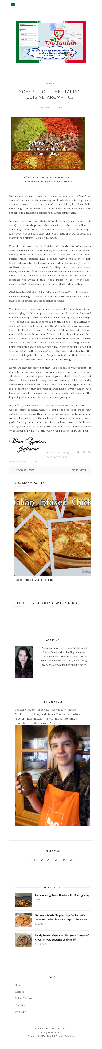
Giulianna (47, 108)
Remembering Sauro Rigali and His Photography (62, 895)
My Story (20, 1011)
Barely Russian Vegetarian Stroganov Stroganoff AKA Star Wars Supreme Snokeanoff (62, 937)
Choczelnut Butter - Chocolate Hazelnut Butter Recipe (45, 709)
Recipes (19, 991)
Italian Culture (23, 998)
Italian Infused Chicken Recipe (33, 580)
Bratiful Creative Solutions (61, 1036)
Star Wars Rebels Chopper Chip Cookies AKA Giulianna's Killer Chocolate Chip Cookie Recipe (61, 917)
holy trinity (60, 457)
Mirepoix (14, 461)
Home (18, 985)
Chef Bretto (22, 1005)
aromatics (50, 83)
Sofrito (37, 461)
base (49, 457)
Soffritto (25, 461)
